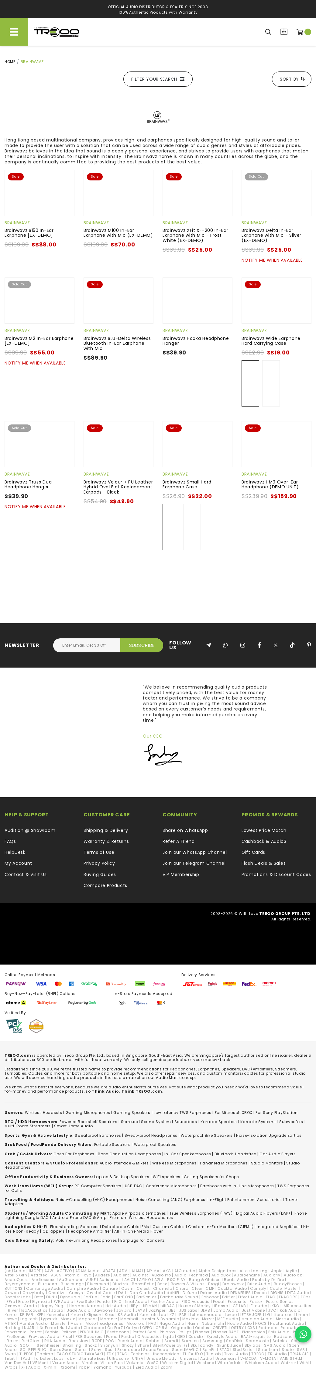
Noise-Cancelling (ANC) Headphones (94, 1199)
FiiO (118, 1301)
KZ (172, 1314)
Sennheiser (48, 1345)
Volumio (134, 1362)
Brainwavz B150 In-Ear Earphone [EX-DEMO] (29, 233)
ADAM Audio (87, 1270)
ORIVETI (220, 1327)
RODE (97, 1340)
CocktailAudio (232, 1288)
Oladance (94, 1327)
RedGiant (31, 1340)
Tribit (10, 1358)
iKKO (274, 1305)
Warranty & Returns (106, 841)
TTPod (24, 1358)
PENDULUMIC (92, 1332)
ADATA (109, 1270)
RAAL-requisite (256, 1336)
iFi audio (258, 1305)
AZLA (159, 1279)
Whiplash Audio (261, 1362)
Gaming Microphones (88, 1112)
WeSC (153, 1362)
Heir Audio (115, 1305)
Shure (143, 1345)
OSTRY (237, 1327)
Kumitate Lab (152, 1314)
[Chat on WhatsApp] (303, 1334)
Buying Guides (100, 874)
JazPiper (157, 1310)
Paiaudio (290, 1327)
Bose (162, 1283)
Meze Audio (287, 1318)
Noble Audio (239, 1323)
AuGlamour (70, 1279)
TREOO (257, 1353)
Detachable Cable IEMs (125, 1226)
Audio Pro (161, 1275)
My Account (18, 863)
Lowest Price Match (264, 830)
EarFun (90, 1297)
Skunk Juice (229, 1345)
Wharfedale (230, 1362)
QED (181, 1336)
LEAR (182, 1314)
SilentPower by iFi (170, 1345)
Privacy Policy (99, 863)
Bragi (213, 1283)
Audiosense (44, 1279)
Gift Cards (253, 852)
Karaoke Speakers (219, 1121)
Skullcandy (202, 1345)
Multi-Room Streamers (28, 1126)
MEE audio (227, 1318)
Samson (190, 1340)
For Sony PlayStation (276, 1112)
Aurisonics (110, 1279)
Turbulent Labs (49, 1358)
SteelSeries (244, 1349)
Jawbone (103, 1310)
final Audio (136, 1301)
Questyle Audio (222, 1336)
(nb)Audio (15, 1270)
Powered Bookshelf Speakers (88, 1121)
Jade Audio (79, 1310)
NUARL (30, 1327)
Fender (104, 1301)
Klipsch (94, 1314)
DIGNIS (277, 1292)
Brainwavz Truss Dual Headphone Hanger (29, 484)
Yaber (85, 1367)
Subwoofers (291, 1121)
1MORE (35, 1270)
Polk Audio (278, 1332)
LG (267, 1314)
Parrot (36, 1332)
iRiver (12, 1310)
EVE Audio (63, 1301)
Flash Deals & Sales (264, 863)
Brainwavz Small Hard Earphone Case (187, 484)
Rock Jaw (78, 1340)
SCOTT (27, 1345)
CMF (210, 1288)
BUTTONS (14, 1288)
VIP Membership (181, 874)
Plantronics (253, 1332)
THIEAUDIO (193, 1353)
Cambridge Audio (44, 1288)
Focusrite (237, 1301)
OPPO (147, 1327)
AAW (48, 1270)
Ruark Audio (130, 1340)
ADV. (123, 1270)
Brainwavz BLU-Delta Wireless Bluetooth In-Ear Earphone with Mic (117, 343)
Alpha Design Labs (217, 1270)
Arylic (291, 1270)
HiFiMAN (149, 1305)
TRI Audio (277, 1353)
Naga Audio (172, 1323)
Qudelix (196, 1336)
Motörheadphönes (104, 1323)
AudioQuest (16, 1279)
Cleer (197, 1288)
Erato (23, 1301)
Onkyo (132, 1327)
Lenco (231, 1314)
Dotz (38, 1297)
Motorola (136, 1323)
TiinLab (213, 1353)
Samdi (171, 1340)
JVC (272, 1310)
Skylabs (253, 1345)
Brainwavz (17, 223)
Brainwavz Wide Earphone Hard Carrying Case (271, 341)
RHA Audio (54, 1340)
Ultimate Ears (92, 1358)
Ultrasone (119, 1358)
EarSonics (146, 1297)
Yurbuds (123, 1367)
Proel (67, 1336)
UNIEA (137, 1358)
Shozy (128, 1345)
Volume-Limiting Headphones (86, 1240)
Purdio (127, 1336)
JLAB (205, 1310)
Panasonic (15, 1332)
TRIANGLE (299, 1353)
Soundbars (185, 1121)
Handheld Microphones (224, 1163)
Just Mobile (253, 1310)
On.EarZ (115, 1327)
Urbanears (226, 1358)
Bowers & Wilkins (188, 1283)
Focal (219, 1301)
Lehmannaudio (205, 1314)
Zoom (167, 1367)
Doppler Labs (18, 1297)
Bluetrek (120, 1283)
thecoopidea (166, 1353)
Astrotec (39, 1275)
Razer (12, 1340)
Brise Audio (258, 1283)
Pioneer (202, 1332)
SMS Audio (275, 1345)
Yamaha (103, 1367)
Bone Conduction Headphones (129, 1154)
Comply (258, 1288)
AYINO (145, 1279)
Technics (140, 1353)
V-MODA (248, 1358)
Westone (205, 1362)
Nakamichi (213, 1323)
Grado (30, 1305)
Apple (277, 1270)
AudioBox (221, 1275)
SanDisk (234, 1340)
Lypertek (49, 1318)
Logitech (29, 1318)
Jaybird (124, 1310)
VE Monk (41, 1362)
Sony (96, 1349)
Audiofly (271, 1275)
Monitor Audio (33, 1323)
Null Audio (70, 1327)
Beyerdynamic (19, 1283)
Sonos (81, 1349)
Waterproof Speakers (155, 1144)
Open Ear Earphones (73, 1154)
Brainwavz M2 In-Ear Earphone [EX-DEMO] (39, 341)
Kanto (11, 1314)
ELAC (271, 1297)
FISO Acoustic (196, 1301)
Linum (302, 1314)
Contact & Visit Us (26, 874)
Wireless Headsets (43, 1112)
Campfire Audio (83, 1288)
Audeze (102, 1275)
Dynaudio (70, 1297)
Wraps (11, 1367)
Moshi (76, 1323)
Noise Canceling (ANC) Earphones (170, 1199)
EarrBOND (123, 1297)
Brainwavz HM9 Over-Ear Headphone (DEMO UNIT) (270, 484)
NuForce (48, 1327)
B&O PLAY (176, 1279)
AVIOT (130, 1279)
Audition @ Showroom (30, 830)
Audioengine (247, 1275)
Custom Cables (169, 1226)
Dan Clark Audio (146, 1292)
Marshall (129, 1318)
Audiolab (293, 1275)
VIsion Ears (112, 1362)
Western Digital (177, 1362)
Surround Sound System (146, 1121)
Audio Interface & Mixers (124, 1163)
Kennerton (56, 1314)
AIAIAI (137, 1270)
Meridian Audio (257, 1318)
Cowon (12, 1292)
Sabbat (153, 1340)
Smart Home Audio (73, 1126)
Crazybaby (33, 1292)
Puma (112, 1336)
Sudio (288, 1349)
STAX (224, 1349)
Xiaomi (68, 1367)
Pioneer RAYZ (226, 1332)
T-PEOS (26, 1353)
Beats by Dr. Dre (268, 1279)
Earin (106, 1297)
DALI (122, 1292)
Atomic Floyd (78, 1275)
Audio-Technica (191, 1275)
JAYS (140, 1310)
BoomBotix (143, 1283)
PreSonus (16, 1336)
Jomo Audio (225, 1310)
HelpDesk (15, 852)
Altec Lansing (253, 1270)
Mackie (68, 1318)
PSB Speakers (89, 1336)
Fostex (256, 1301)
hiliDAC (167, 1305)
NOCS (261, 1323)
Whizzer (288, 1362)
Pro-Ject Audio (44, 1336)
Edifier (228, 1297)
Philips (185, 1332)
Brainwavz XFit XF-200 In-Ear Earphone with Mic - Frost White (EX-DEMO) (195, 235)
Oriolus (202, 1327)
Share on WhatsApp (185, 830)
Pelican (69, 1332)
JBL (172, 1310)
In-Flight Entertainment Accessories (245, 1199)
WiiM (304, 1362)
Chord (182, 1288)
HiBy (133, 1305)
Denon (260, 1292)
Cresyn (76, 1292)
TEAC (122, 1353)
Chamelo (162, 1288)
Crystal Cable (101, 1292)
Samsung (212, 1340)
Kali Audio (290, 1310)
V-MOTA (268, 1358)
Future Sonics (280, 1301)
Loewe (11, 1318)
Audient (121, 1275)
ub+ (71, 1358)
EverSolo (85, 1301)
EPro (11, 1301)
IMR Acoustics (297, 1305)
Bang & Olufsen (205, 1279)
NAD (152, 1323)
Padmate (268, 1327)
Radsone (283, 1336)
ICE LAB (239, 1305)
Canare (110, 1288)
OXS (251, 1327)
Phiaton (167, 1332)
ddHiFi (173, 1292)
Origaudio (181, 1327)
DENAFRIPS (240, 1292)
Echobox (210, 1297)
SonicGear (60, 1349)
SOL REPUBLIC (33, 1349)
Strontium (268, 1349)
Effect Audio (250, 1297)
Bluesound (98, 1283)
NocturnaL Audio (287, 1323)
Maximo (190, 1318)
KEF (40, 1314)
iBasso (221, 1305)
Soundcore (128, 1349)
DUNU (51, 1297)
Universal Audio (196, 1358)
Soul (109, 1349)
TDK (110, 1353)
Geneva (12, 1305)
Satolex (280, 1340)
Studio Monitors (267, 1163)
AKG (167, 1270)
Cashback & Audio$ (264, 841)
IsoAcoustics (34, 1310)
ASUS (56, 1275)
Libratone (283, 1314)
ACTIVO (64, 1270)
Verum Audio (65, 1362)
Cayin (127, 1288)
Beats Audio (236, 1279)
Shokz (91, 1345)
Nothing (13, 1327)
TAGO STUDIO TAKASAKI (80, 1353)
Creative (57, 1292)
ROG (109, 1340)
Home (10, 61)
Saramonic (257, 1340)
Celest (143, 1288)
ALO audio (184, 1270)
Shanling (72, 1345)
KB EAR (26, 1314)
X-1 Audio (30, 1367)
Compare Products (283, 31)
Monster (59, 1323)
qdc (169, 1336)
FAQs (10, 841)
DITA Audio (298, 1292)
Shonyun (109, 1345)
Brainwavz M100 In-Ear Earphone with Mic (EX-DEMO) (118, 233)
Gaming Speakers (131, 1112)
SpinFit (209, 1349)
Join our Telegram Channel (194, 863)
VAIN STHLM (291, 1358)
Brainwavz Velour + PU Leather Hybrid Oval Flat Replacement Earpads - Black (118, 487)
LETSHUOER (251, 1314)
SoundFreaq (155, 1349)
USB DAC (134, 1185)
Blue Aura (47, 1283)
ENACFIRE (288, 1297)
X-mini (50, 1367)
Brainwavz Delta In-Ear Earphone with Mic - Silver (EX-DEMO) (271, 235)
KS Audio (127, 1314)
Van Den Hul (17, 1362)
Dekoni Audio (213, 1292)
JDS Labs (188, 1310)
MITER (10, 1323)
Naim (192, 1323)
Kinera (76, 1314)
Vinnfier (90, 1362)
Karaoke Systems (258, 1121)
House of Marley (194, 1305)
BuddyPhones (288, 1283)
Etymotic (41, 1301)
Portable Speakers (112, 1144)
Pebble (51, 1332)
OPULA (162, 1327)
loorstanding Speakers (75, 1226)
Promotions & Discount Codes (276, 874)
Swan (10, 1353)
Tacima (45, 1353)
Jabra (57, 1310)
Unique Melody (161, 1358)
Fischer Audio (164, 1301)
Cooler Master (284, 1288)
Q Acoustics (149, 1336)
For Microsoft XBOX (233, 1112)
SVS (301, 1349)
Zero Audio (146, 1367)
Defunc (190, 1292)
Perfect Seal (144, 1332)
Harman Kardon (85, 1305)
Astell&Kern (16, 1275)
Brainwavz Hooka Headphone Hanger (196, 341)
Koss (110, 1314)
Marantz (108, 1318)
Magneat (87, 1318)
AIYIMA (153, 1270)
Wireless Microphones (174, 1163)
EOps (306, 1297)
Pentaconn (118, 1332)
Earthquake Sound (179, 1297)
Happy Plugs (53, 1305)
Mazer (208, 1318)
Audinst (140, 1275)
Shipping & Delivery (106, 830)
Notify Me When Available (272, 260)
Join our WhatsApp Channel (195, 852)
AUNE (91, 1279)
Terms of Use (99, 852)
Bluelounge (72, 1283)
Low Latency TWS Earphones (182, 1112)
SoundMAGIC (185, 1349)
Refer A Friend (179, 841)
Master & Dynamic (160, 1318)
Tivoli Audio (236, 1353)
